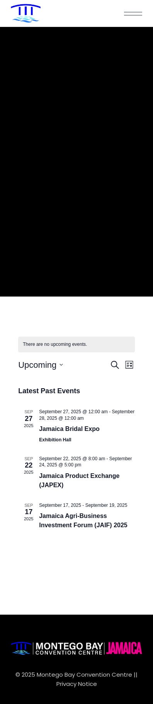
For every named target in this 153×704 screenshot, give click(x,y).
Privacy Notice (76, 684)
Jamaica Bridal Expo (69, 429)
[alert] (76, 344)
